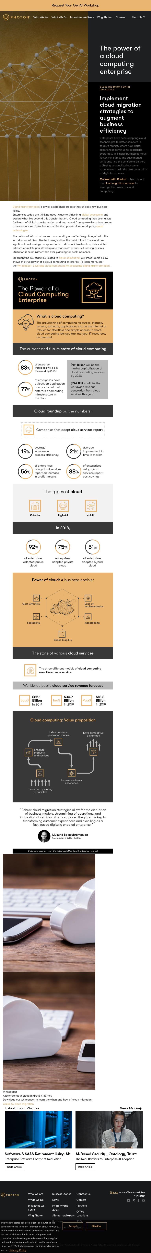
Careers (120, 17)
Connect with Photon (113, 179)
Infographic (107, 90)
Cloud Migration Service (115, 87)
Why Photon (104, 17)
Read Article (14, 1166)
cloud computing (69, 257)
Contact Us (83, 1193)
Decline (96, 1226)
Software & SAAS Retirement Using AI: (37, 1154)
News (55, 1199)
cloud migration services (119, 183)
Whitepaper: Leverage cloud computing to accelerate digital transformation (63, 265)
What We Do (59, 17)
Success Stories (61, 1193)
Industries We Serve (82, 17)
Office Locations (82, 1213)
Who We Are (40, 17)
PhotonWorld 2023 (60, 1207)
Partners (81, 1205)
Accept (73, 1226)
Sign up (114, 1192)
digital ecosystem (92, 214)
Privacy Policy (18, 1250)
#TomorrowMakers (63, 1215)
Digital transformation (26, 206)
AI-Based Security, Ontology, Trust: (106, 1154)
